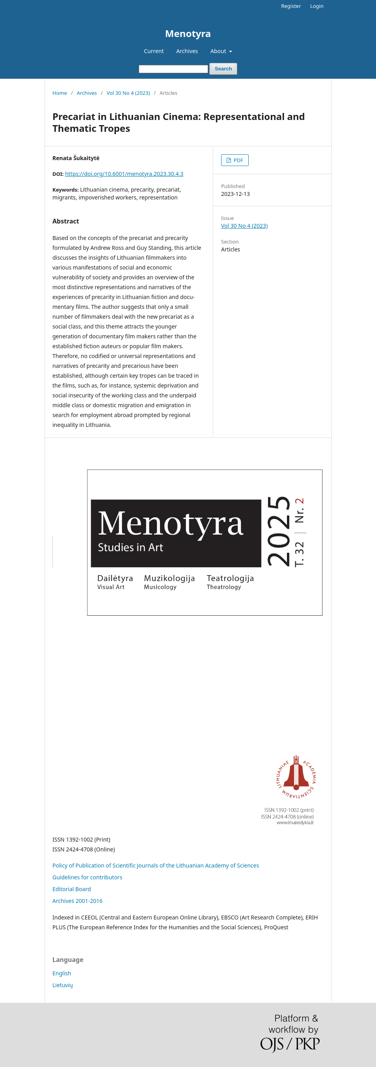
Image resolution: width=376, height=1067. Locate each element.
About (218, 51)
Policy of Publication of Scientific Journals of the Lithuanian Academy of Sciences (155, 865)
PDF (237, 160)
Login (317, 5)
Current (154, 51)
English (61, 973)
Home (59, 92)
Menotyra (188, 33)
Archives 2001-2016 (77, 901)
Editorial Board (71, 889)
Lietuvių (62, 985)
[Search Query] (173, 69)
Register (291, 5)
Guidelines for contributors (87, 877)
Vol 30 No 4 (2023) (128, 92)
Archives (187, 51)
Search (223, 69)
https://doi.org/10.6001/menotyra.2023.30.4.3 (124, 173)
